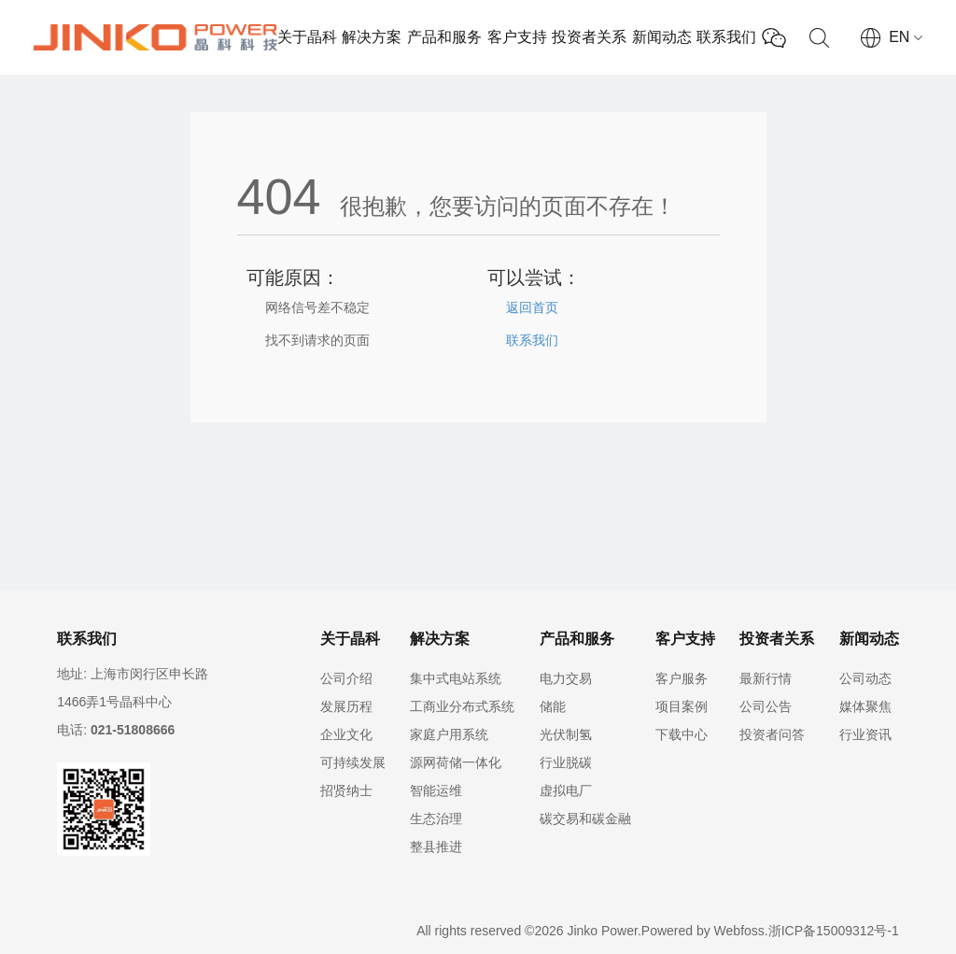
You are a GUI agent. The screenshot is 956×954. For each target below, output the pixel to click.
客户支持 (517, 37)
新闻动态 (662, 37)
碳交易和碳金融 (585, 818)
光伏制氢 (566, 734)
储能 (553, 706)
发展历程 (346, 706)
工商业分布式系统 (462, 706)
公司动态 (865, 678)
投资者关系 (589, 37)
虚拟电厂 (566, 790)
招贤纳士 (346, 790)
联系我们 (726, 37)
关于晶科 (307, 37)
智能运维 (436, 790)
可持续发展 (353, 762)
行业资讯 (865, 734)
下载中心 (681, 734)
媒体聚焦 (865, 706)
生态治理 (436, 818)
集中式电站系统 (455, 678)
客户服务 (681, 678)
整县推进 (436, 846)
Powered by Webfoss (703, 930)
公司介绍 (346, 678)
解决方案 (371, 37)
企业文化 (346, 734)
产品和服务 (444, 37)
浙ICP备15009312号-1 (833, 930)
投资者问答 (772, 734)
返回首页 (532, 307)
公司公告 (765, 706)
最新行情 (765, 678)
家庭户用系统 (449, 734)
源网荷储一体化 (455, 762)
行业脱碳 (566, 762)
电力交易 (566, 678)
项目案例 (681, 706)
